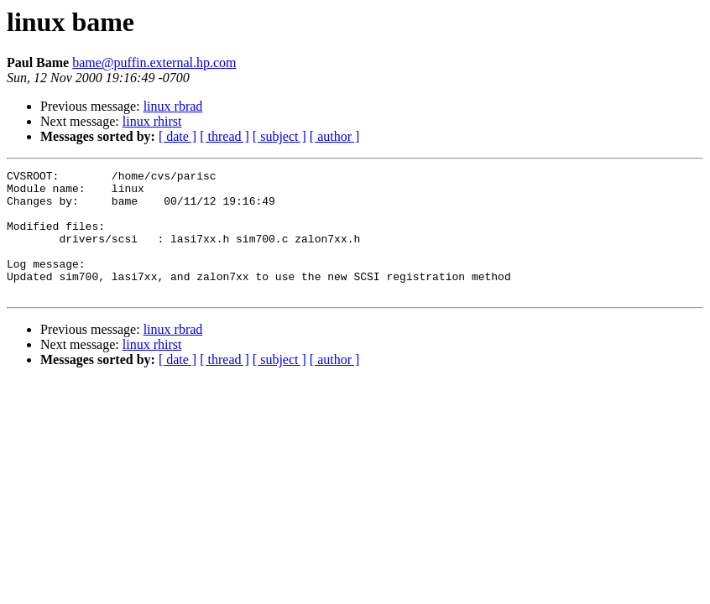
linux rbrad (173, 106)
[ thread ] (224, 136)
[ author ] (335, 136)
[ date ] (177, 136)
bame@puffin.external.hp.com (154, 62)
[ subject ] (279, 136)
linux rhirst (152, 121)
